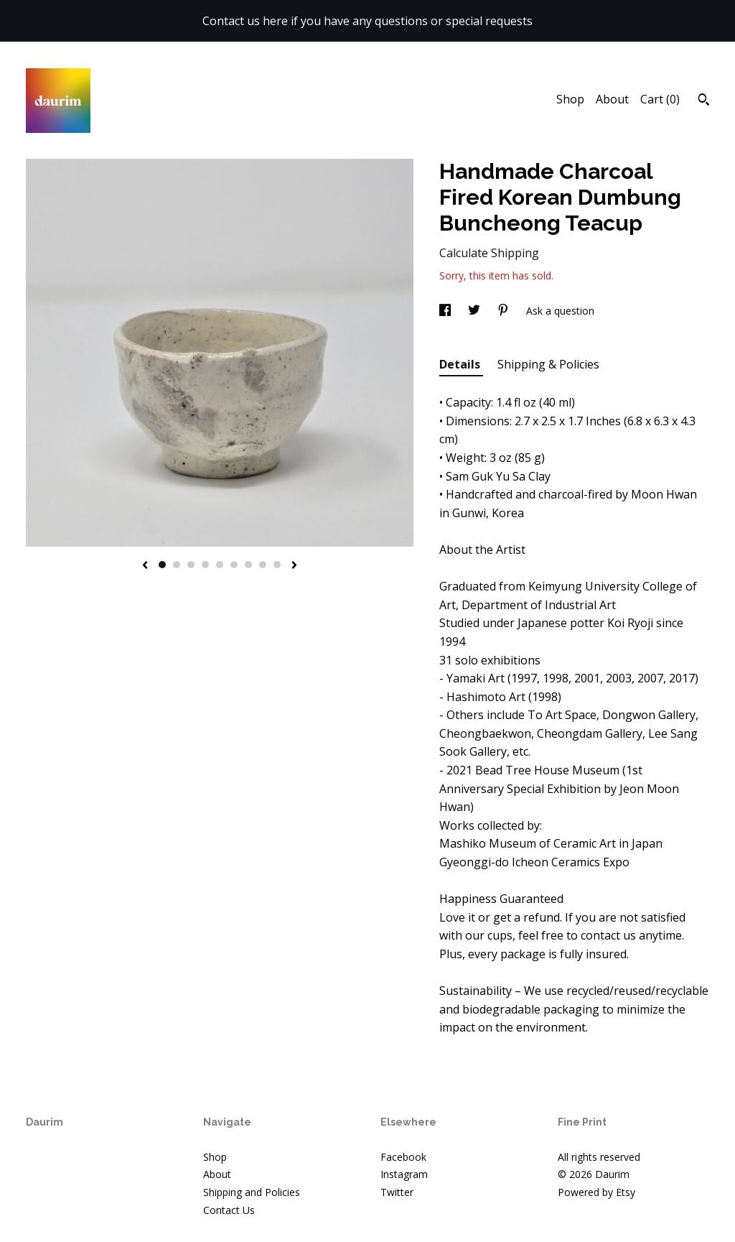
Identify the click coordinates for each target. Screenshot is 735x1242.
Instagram (404, 1174)
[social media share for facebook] (446, 311)
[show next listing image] (294, 566)
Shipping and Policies (251, 1192)
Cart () (660, 99)
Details (461, 364)
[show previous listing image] (145, 566)
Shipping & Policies (548, 364)
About (612, 99)
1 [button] (162, 564)
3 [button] (191, 564)
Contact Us (229, 1210)
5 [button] (219, 564)
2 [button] (176, 564)
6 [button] (234, 564)
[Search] (703, 101)
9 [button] (277, 564)
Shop (570, 99)
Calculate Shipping (489, 253)
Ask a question (560, 311)
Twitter (396, 1192)
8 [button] (262, 564)
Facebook (403, 1157)
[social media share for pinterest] (504, 311)
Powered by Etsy (596, 1192)
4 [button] (205, 564)
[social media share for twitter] (475, 311)
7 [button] (248, 564)
